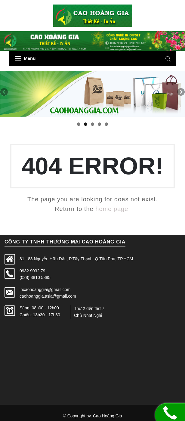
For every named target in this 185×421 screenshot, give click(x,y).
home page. (112, 209)
